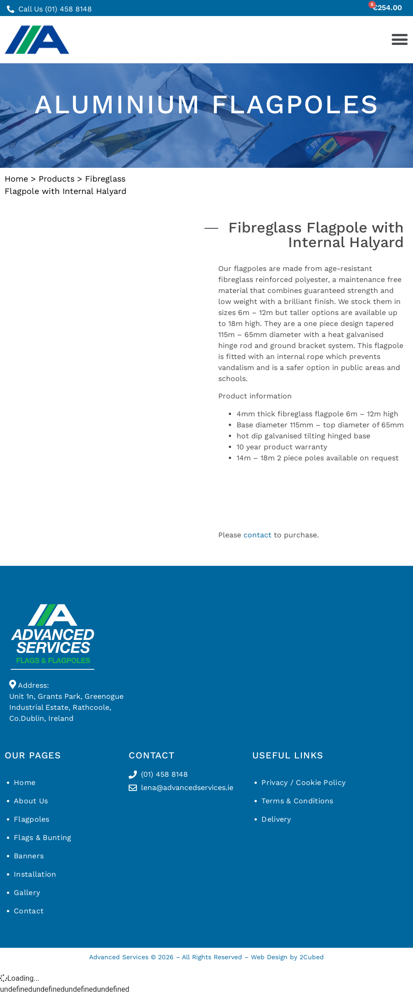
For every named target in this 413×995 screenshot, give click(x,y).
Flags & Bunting (43, 837)
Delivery (276, 819)
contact (257, 535)
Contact (29, 911)
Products (56, 178)
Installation (35, 874)
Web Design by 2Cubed (287, 957)
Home (16, 178)
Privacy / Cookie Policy (303, 782)
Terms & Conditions (297, 800)
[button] (400, 40)
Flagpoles (32, 819)
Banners (29, 855)
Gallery (27, 892)
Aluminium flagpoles (206, 104)
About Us (31, 800)
